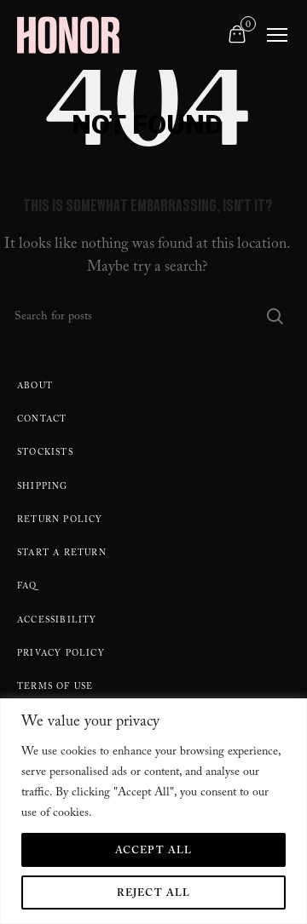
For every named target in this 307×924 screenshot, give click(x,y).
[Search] (147, 316)
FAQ (27, 587)
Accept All (154, 851)
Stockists (45, 453)
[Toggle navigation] (277, 35)
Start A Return (62, 554)
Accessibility (57, 621)
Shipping (42, 487)
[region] (153, 811)
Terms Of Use (55, 687)
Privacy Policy (61, 654)
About (35, 387)
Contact (42, 420)
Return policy (60, 520)
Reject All (154, 894)
